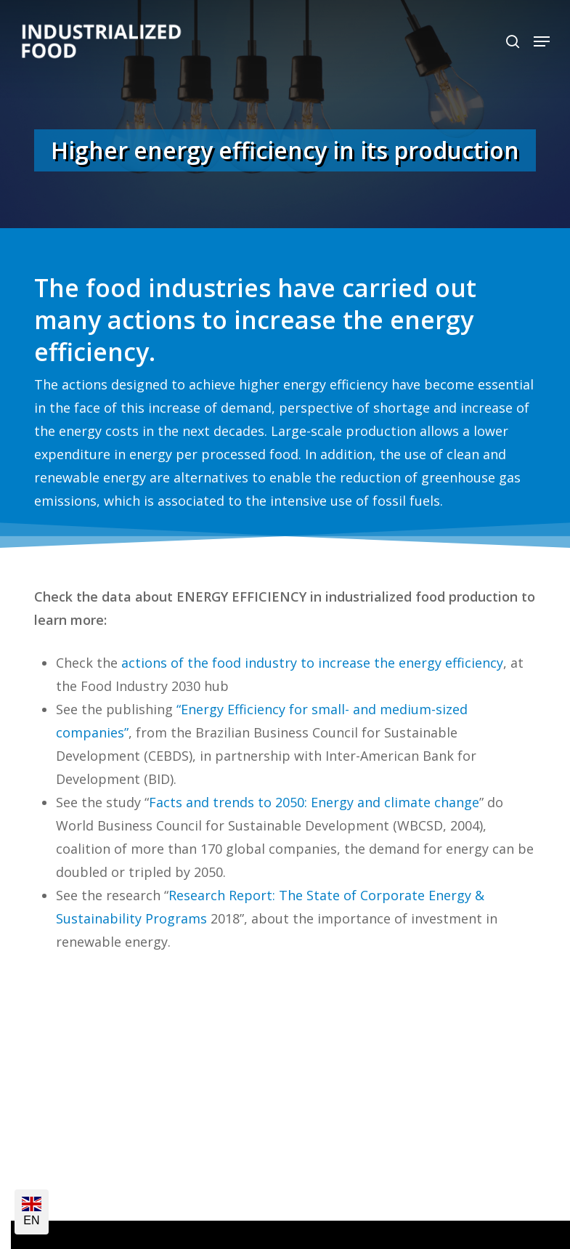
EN (31, 1211)
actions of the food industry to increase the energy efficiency (312, 662)
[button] (542, 41)
